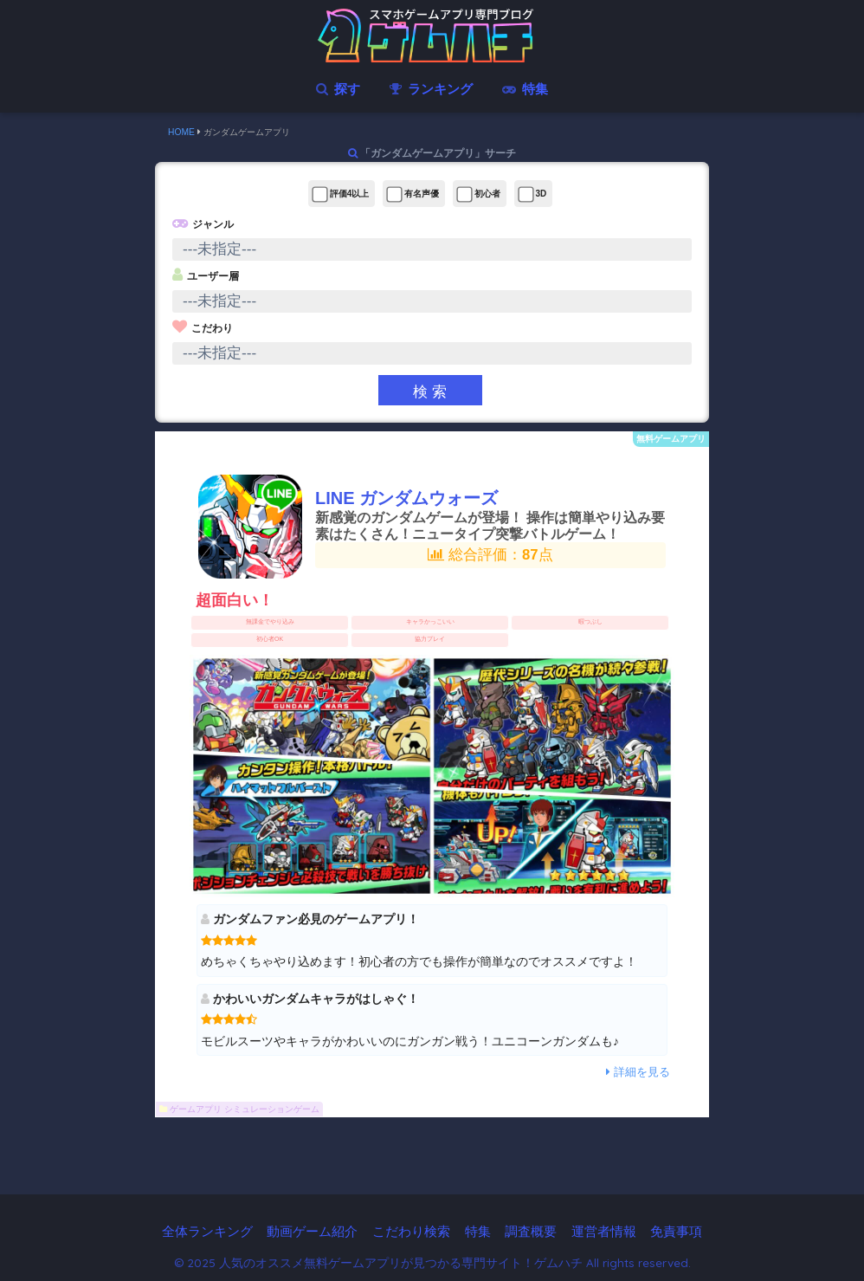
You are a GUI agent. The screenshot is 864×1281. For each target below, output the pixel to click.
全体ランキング (207, 1232)
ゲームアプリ (196, 1109)
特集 (524, 88)
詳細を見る (638, 1071)
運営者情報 (603, 1232)
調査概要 (531, 1232)
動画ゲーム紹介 (312, 1232)
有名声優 (412, 194)
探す (337, 88)
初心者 (478, 194)
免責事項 (676, 1232)
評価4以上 (340, 194)
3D (532, 194)
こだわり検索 (411, 1232)
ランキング (431, 88)
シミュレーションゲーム (271, 1109)
